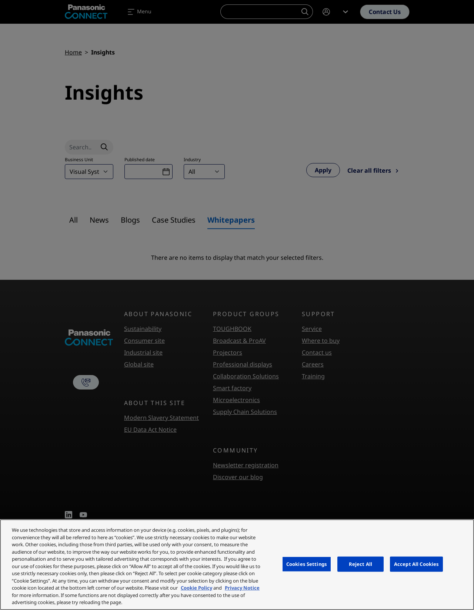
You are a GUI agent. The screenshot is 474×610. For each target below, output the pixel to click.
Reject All (360, 563)
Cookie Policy (196, 587)
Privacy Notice (242, 587)
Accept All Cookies (416, 563)
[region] (237, 564)
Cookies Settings (306, 563)
